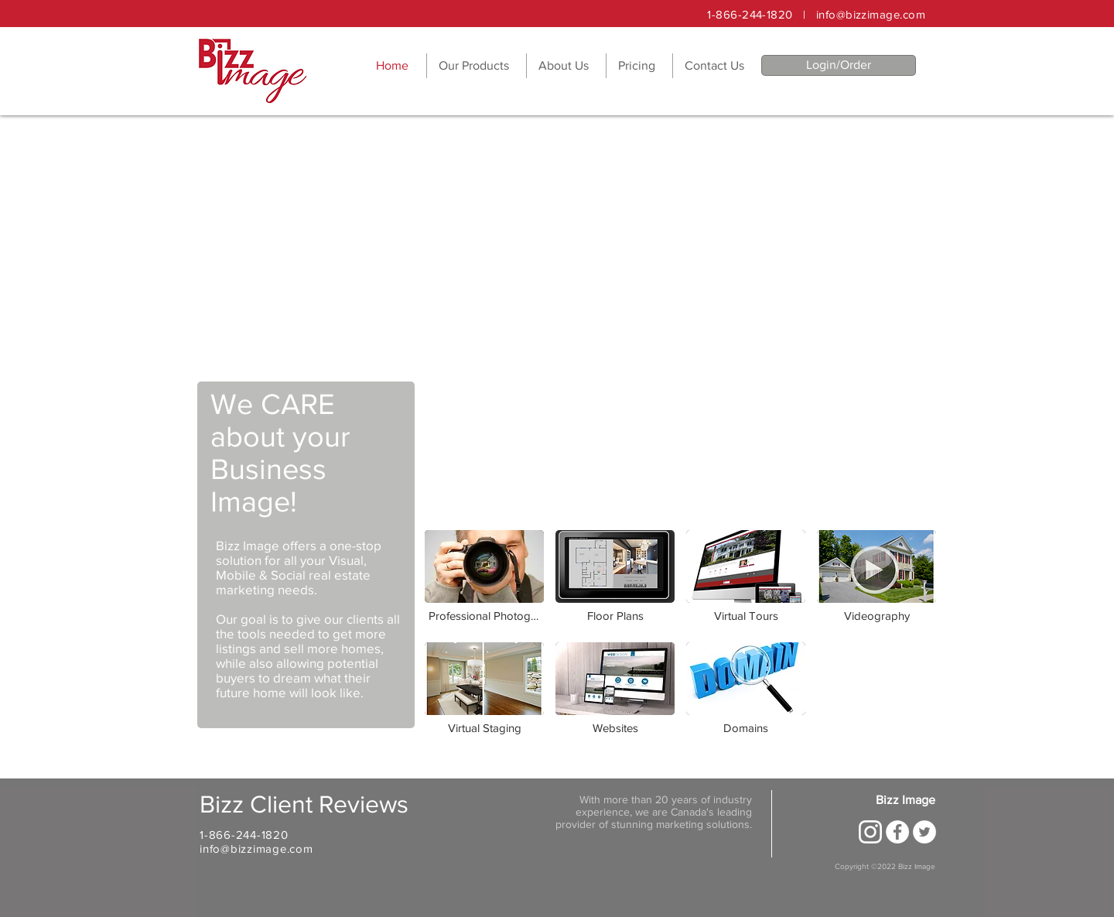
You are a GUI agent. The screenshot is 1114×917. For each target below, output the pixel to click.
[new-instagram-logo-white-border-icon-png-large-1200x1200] (870, 831)
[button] (476, 65)
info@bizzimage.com (870, 14)
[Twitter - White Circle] (924, 831)
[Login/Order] (838, 65)
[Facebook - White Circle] (897, 831)
